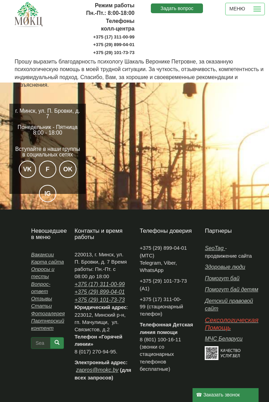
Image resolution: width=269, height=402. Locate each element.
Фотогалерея (48, 313)
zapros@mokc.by (97, 370)
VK (27, 169)
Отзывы (41, 298)
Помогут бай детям (231, 289)
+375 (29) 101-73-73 (99, 300)
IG (47, 193)
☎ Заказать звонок (218, 394)
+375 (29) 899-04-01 (99, 292)
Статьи (41, 306)
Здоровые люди (225, 267)
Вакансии (42, 254)
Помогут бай (222, 278)
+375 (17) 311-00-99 (99, 284)
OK (68, 169)
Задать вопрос (177, 8)
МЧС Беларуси (223, 339)
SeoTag (215, 248)
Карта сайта (47, 262)
